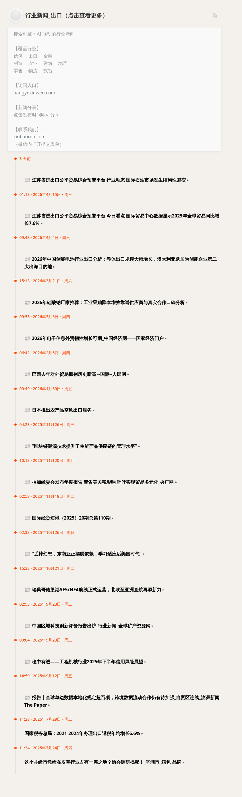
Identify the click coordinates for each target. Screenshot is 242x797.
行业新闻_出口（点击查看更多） (66, 15)
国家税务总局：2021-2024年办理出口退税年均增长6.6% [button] (82, 733)
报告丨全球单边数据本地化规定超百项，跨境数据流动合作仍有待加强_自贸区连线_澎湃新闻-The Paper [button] (122, 701)
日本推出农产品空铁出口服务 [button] (58, 410)
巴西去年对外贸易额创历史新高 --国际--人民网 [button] (75, 374)
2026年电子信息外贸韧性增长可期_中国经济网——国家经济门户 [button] (94, 338)
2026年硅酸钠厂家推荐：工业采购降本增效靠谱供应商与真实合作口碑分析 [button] (104, 302)
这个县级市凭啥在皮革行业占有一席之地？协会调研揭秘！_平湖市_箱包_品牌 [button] (103, 762)
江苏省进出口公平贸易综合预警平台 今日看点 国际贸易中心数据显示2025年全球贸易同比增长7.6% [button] (121, 219)
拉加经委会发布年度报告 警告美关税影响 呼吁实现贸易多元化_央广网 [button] (99, 482)
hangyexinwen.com (34, 93)
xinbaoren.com (29, 136)
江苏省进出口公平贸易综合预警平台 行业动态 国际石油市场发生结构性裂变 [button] (105, 180)
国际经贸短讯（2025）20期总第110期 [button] (67, 518)
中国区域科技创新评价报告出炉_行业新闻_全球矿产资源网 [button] (87, 626)
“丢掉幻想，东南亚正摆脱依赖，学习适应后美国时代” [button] (83, 554)
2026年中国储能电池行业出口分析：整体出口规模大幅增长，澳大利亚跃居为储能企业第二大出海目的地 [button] (120, 263)
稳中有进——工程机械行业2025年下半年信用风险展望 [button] (84, 661)
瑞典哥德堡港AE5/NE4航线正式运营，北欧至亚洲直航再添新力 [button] (92, 589)
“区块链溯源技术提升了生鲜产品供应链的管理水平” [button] (80, 446)
